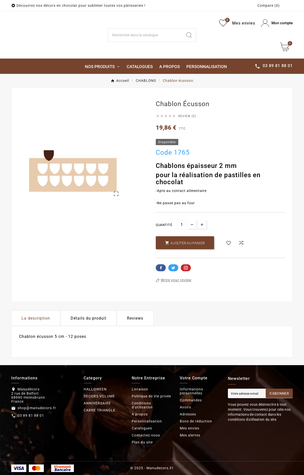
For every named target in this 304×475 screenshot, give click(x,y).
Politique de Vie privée (151, 396)
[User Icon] (277, 23)
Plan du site (142, 442)
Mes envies (189, 428)
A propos (140, 414)
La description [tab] (36, 318)
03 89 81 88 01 (31, 415)
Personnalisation (147, 421)
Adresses (188, 414)
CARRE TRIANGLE (99, 410)
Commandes (191, 400)
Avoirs (185, 407)
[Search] (145, 35)
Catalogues (142, 428)
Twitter (173, 267)
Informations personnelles (191, 391)
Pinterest (186, 267)
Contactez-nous (146, 435)
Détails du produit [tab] (88, 318)
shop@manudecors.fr (37, 408)
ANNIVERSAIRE (97, 403)
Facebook (161, 267)
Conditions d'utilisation (142, 405)
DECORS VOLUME (99, 396)
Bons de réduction (196, 421)
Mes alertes (190, 435)
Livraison (140, 389)
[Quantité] (181, 224)
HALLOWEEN (95, 389)
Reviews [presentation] (135, 318)
